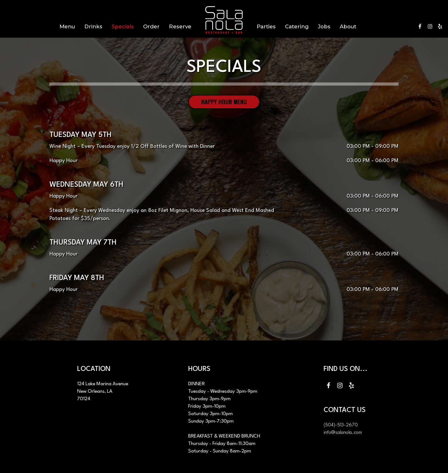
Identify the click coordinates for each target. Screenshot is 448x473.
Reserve (180, 26)
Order (151, 26)
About (348, 26)
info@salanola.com (343, 432)
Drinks (93, 26)
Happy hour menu (224, 102)
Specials (123, 26)
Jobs (324, 26)
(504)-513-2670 (341, 425)
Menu (67, 26)
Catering (297, 26)
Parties (266, 26)
